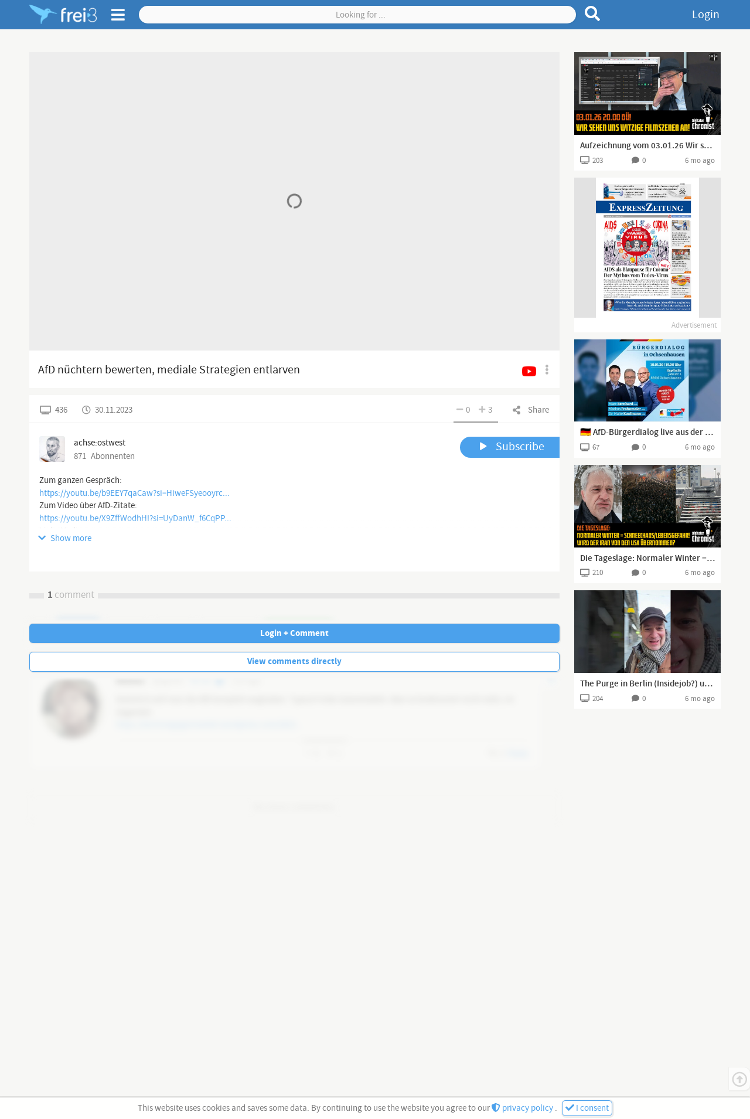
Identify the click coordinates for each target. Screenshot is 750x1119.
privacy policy (523, 1108)
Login (706, 14)
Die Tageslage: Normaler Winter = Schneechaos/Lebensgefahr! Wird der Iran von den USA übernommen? (647, 558)
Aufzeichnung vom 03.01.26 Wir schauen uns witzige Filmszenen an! (647, 146)
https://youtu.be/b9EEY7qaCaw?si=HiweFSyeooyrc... (134, 493)
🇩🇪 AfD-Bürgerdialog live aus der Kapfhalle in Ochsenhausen (647, 432)
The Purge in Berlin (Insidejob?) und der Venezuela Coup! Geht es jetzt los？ (647, 684)
